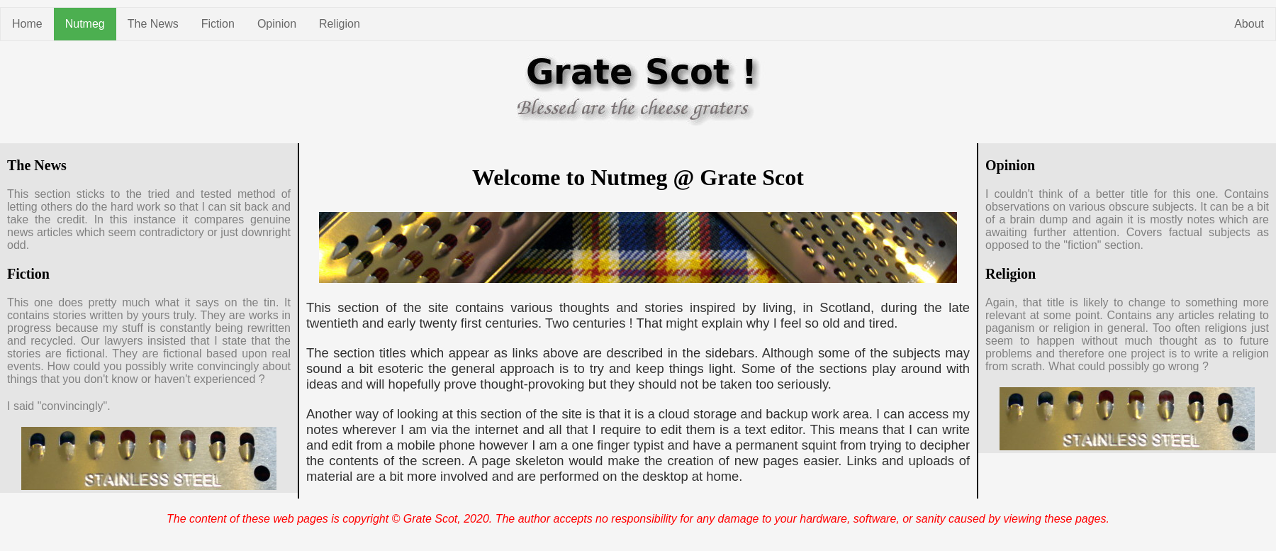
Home (27, 24)
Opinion (276, 24)
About (1249, 24)
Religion (339, 24)
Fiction (218, 24)
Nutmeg (85, 24)
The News (153, 24)
